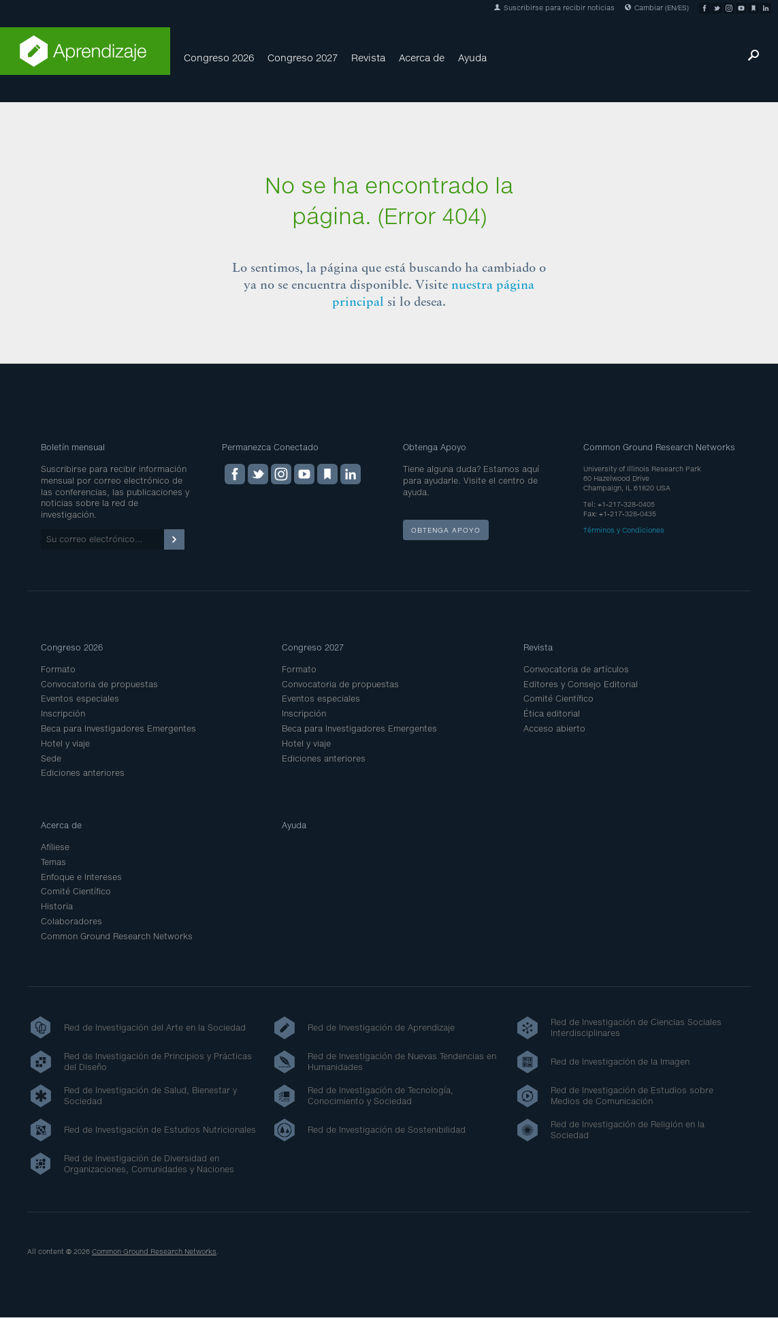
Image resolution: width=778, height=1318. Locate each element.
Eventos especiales (80, 698)
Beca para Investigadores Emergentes (118, 728)
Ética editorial (551, 713)
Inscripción (63, 713)
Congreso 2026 (219, 57)
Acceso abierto (554, 728)
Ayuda (472, 57)
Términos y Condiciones (623, 530)
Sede (51, 758)
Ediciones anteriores (83, 773)
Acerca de (421, 57)
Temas (53, 862)
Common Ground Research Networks (117, 936)
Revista (368, 57)
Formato (58, 669)
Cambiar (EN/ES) (657, 7)
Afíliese (55, 847)
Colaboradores (71, 921)
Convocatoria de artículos (576, 669)
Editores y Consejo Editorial (580, 684)
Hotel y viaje (65, 743)
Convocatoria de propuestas (99, 684)
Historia (57, 906)
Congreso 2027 (303, 57)
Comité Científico (558, 698)
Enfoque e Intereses (81, 877)
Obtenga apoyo (446, 530)
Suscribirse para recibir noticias (554, 7)
